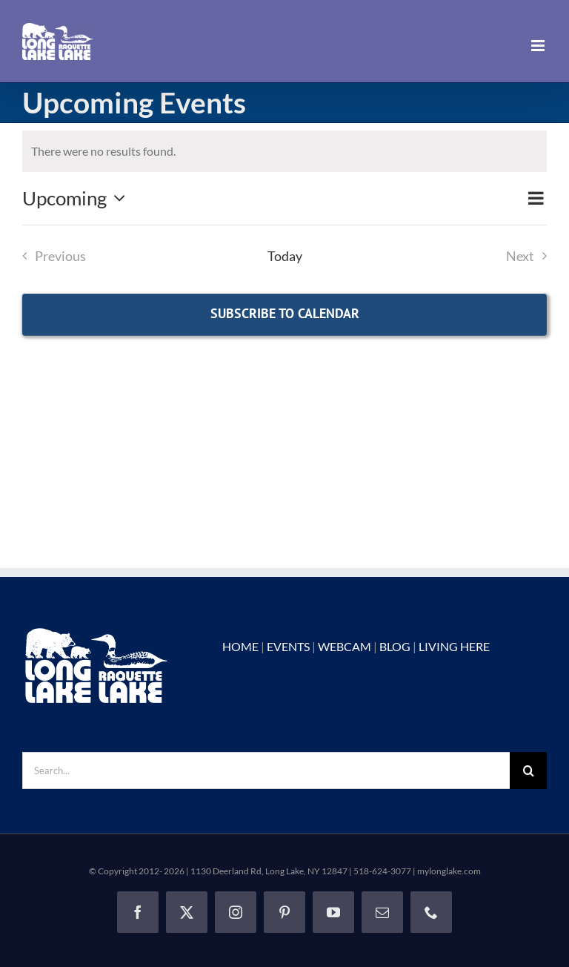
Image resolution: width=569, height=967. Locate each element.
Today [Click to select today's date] (284, 256)
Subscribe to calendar (284, 313)
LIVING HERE (454, 646)
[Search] (528, 770)
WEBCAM (344, 646)
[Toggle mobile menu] (539, 45)
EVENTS (288, 646)
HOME (240, 646)
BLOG (394, 646)
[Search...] (266, 770)
